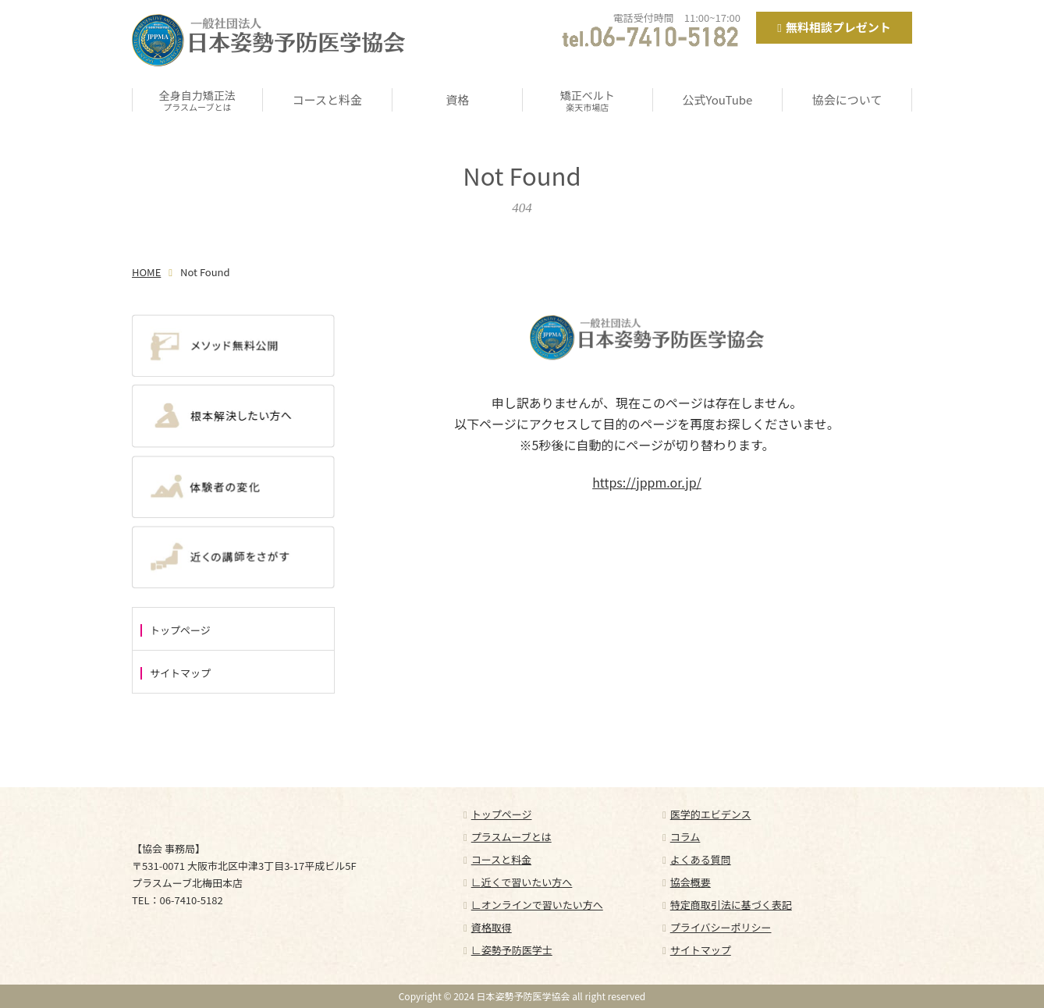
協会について (847, 99)
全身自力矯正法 (197, 100)
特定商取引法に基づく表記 (731, 904)
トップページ (180, 630)
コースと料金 (327, 99)
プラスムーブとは (511, 836)
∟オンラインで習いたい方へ (537, 904)
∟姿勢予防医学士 (511, 949)
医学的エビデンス (710, 814)
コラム (685, 836)
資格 (457, 99)
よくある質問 (700, 859)
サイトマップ (180, 673)
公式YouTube (718, 99)
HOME (146, 271)
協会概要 (690, 882)
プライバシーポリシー (721, 927)
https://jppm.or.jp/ (646, 482)
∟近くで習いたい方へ (522, 882)
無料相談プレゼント (838, 27)
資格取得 (491, 927)
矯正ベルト (587, 100)
